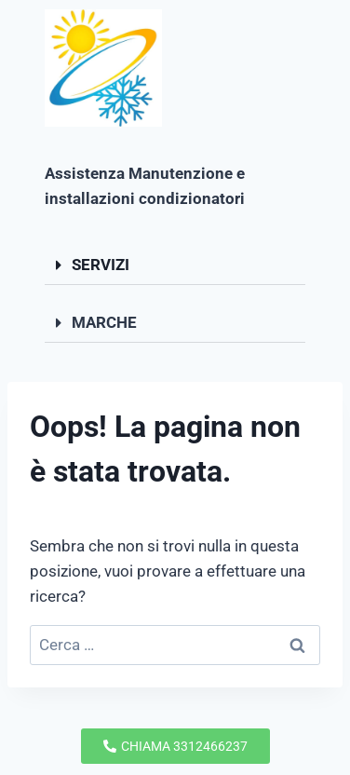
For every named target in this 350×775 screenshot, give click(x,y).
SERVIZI (100, 264)
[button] (175, 265)
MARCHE (104, 322)
